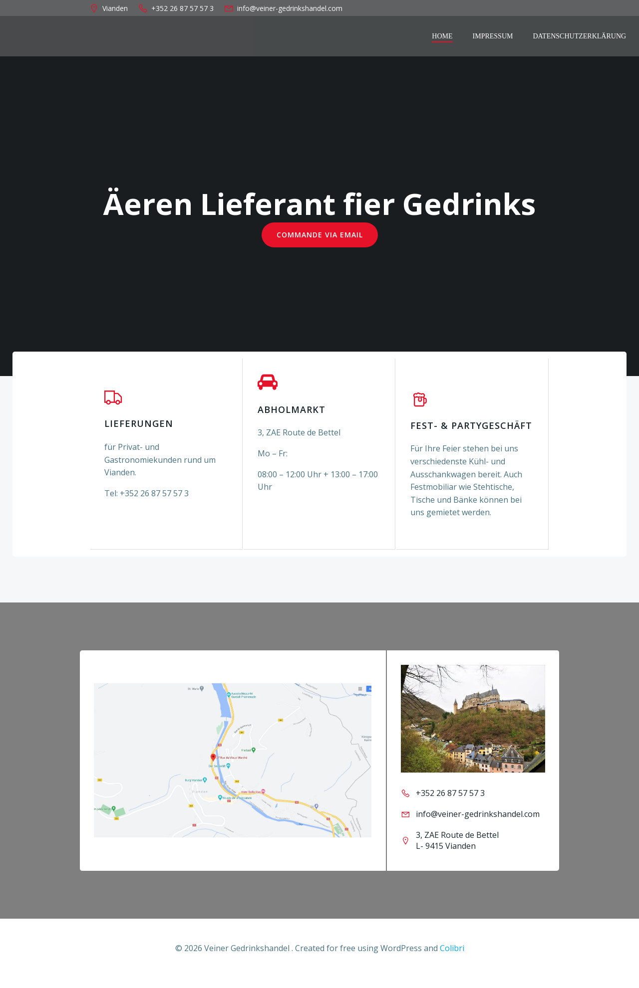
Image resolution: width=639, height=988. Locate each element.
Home (443, 36)
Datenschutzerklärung (580, 36)
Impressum (493, 36)
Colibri (452, 958)
